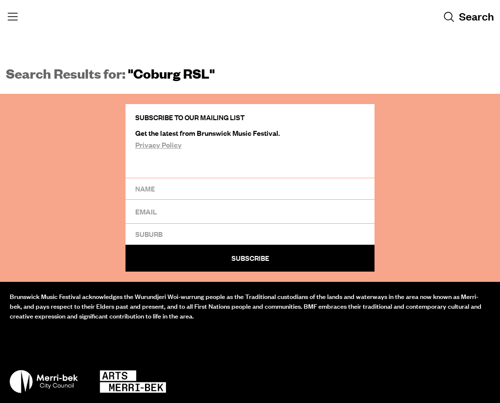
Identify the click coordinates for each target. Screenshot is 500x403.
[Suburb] (250, 234)
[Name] (250, 188)
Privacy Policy (158, 144)
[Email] (250, 211)
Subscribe (250, 258)
